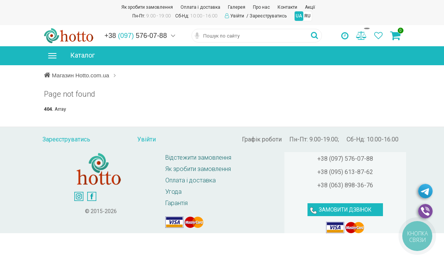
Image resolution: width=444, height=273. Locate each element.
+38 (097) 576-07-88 (345, 158)
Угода (173, 191)
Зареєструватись (268, 16)
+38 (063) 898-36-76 (345, 185)
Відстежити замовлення (198, 157)
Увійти (237, 16)
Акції (310, 7)
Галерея (236, 7)
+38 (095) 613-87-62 (345, 172)
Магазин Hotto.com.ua (81, 75)
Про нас (261, 7)
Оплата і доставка (200, 7)
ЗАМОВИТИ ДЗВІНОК (345, 210)
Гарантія (176, 203)
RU (307, 16)
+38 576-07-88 (136, 35)
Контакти (287, 7)
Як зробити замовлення (147, 7)
